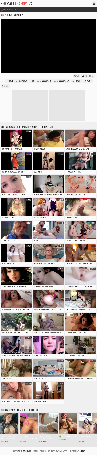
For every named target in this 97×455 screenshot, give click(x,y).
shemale (87, 81)
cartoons (21, 81)
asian (10, 81)
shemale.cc (16, 3)
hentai (76, 81)
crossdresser (44, 81)
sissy (5, 86)
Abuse (82, 451)
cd (32, 81)
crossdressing (61, 81)
